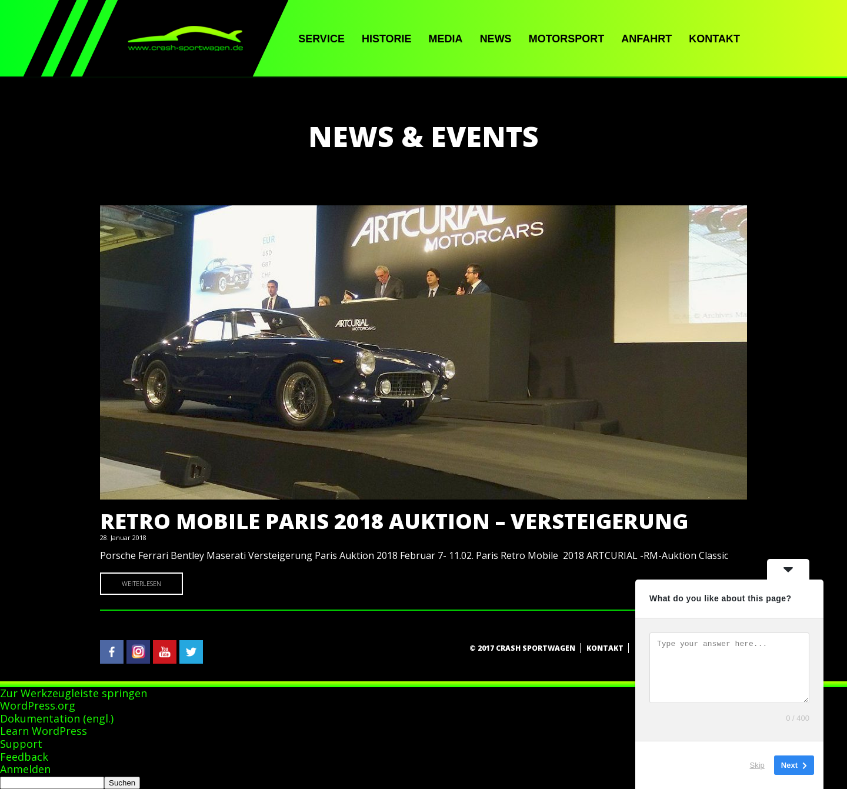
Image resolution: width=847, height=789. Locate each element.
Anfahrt (646, 39)
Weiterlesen (141, 583)
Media (446, 39)
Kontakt (714, 39)
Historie (387, 39)
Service (321, 39)
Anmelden (25, 769)
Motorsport (567, 39)
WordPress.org (37, 705)
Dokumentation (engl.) (57, 718)
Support (21, 744)
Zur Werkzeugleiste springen (73, 693)
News (496, 39)
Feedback (24, 757)
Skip (757, 765)
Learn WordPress (43, 731)
